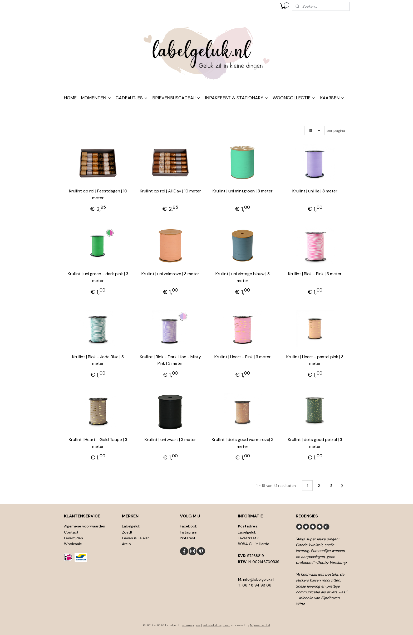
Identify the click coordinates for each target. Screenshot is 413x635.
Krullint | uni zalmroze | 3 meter (170, 274)
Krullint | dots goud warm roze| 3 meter (242, 443)
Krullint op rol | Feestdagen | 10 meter (98, 194)
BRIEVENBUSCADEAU (176, 98)
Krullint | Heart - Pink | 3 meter (242, 357)
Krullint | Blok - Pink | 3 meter (315, 274)
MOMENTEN (96, 98)
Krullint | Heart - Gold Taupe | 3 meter (98, 443)
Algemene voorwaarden (84, 526)
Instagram (188, 532)
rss (198, 625)
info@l (248, 579)
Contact (71, 532)
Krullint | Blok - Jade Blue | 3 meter (98, 360)
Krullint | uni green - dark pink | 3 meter (98, 277)
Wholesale (73, 543)
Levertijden (73, 538)
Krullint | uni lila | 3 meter (314, 191)
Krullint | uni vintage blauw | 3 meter (242, 277)
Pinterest (187, 538)
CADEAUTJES (132, 98)
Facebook (188, 526)
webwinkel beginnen (216, 625)
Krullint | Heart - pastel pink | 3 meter (314, 360)
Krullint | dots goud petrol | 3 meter (315, 443)
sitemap (188, 625)
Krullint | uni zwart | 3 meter (170, 439)
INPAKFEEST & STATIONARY (236, 98)
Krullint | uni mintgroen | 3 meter (243, 191)
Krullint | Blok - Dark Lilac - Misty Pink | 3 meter (170, 360)
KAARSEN (332, 98)
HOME (70, 98)
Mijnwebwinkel (260, 625)
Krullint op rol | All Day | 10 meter (170, 191)
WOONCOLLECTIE (294, 98)
